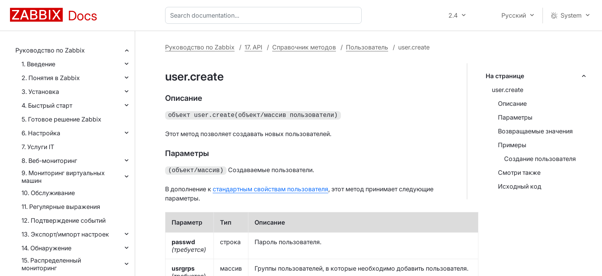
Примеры (512, 145)
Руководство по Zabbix (50, 50)
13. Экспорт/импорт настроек (65, 234)
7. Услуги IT (38, 147)
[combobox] (265, 15)
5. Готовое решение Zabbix (61, 119)
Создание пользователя (540, 159)
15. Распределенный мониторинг (51, 264)
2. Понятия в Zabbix (51, 78)
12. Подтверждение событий (64, 220)
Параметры (515, 117)
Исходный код (519, 186)
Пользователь (367, 47)
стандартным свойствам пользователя (270, 187)
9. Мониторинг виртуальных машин (63, 176)
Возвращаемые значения (535, 131)
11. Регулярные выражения (61, 206)
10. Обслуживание (48, 193)
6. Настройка (41, 133)
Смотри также (519, 172)
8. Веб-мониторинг (49, 160)
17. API (253, 47)
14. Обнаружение (46, 248)
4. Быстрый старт (47, 105)
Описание (512, 103)
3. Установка (40, 91)
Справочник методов (304, 47)
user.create (507, 90)
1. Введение (38, 64)
